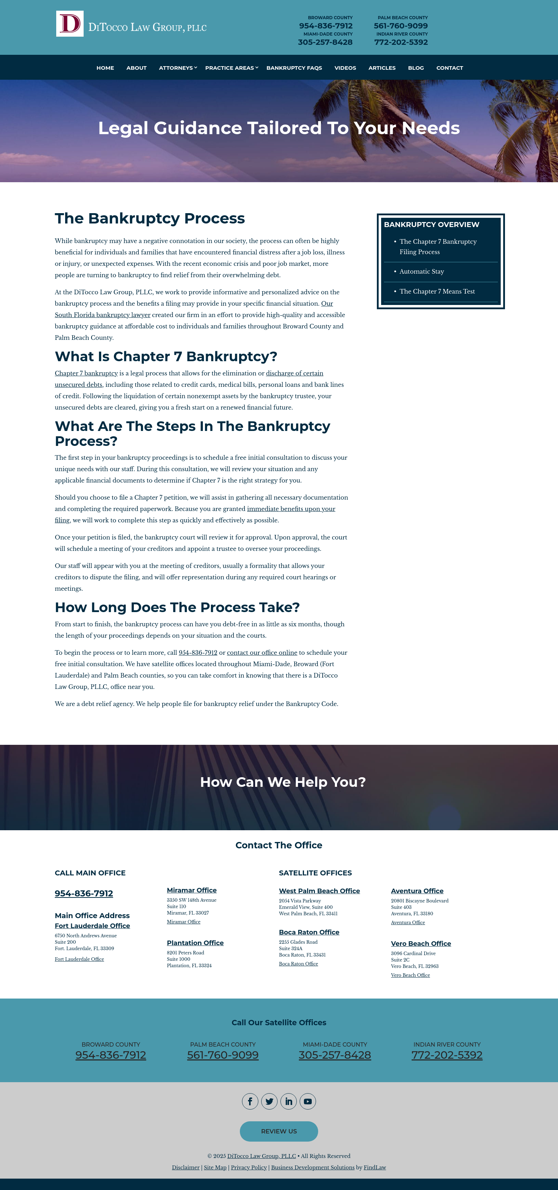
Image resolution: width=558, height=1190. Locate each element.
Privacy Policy (249, 1167)
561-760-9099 (401, 26)
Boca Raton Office (309, 932)
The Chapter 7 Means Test (437, 291)
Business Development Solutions (313, 1167)
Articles (382, 67)
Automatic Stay (422, 271)
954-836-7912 (326, 26)
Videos (345, 67)
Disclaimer (186, 1167)
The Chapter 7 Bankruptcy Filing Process (438, 247)
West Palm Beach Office (319, 891)
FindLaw (375, 1167)
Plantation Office (195, 943)
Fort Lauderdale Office (92, 926)
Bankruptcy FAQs (294, 67)
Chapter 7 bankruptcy (86, 373)
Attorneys (176, 67)
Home (105, 67)
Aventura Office (417, 891)
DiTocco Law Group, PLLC (261, 1156)
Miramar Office (192, 890)
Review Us (279, 1131)
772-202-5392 (401, 42)
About (137, 67)
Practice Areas (229, 67)
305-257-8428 (325, 42)
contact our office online (262, 652)
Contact (449, 67)
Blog (416, 67)
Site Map (215, 1167)
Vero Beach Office (421, 944)
